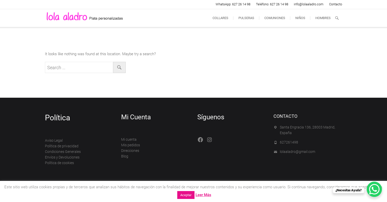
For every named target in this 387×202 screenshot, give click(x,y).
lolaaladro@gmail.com (297, 152)
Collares (220, 18)
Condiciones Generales (63, 152)
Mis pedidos (130, 145)
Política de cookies (59, 163)
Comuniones (274, 18)
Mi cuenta (129, 139)
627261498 (289, 142)
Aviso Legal (54, 140)
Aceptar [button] (185, 195)
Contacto (335, 4)
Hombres (323, 18)
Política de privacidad (61, 146)
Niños (300, 18)
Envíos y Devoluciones (62, 157)
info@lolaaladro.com (309, 4)
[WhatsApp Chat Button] (374, 189)
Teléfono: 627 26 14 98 (272, 4)
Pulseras (246, 18)
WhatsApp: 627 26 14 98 (233, 4)
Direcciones (130, 151)
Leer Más (203, 195)
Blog (124, 156)
